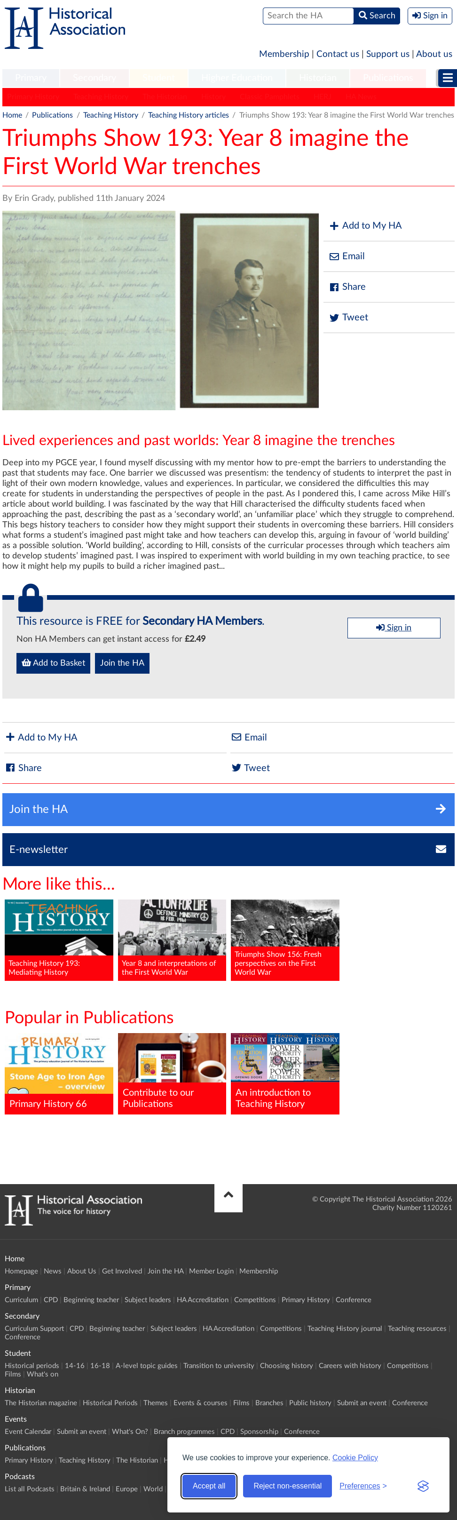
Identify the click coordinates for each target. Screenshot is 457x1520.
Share (347, 287)
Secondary (94, 78)
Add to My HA (365, 226)
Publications (388, 78)
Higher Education (237, 78)
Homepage (21, 1271)
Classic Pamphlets (269, 97)
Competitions (255, 1300)
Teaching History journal (344, 1328)
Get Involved (122, 1271)
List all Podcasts (30, 1489)
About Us (81, 1271)
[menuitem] (31, 78)
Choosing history (286, 1365)
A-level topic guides (147, 1365)
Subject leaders (148, 1300)
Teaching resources (417, 1328)
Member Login (211, 1271)
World (153, 1489)
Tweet (348, 318)
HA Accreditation (202, 1300)
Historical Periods (110, 1403)
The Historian (164, 97)
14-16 (75, 1365)
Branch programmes (184, 1431)
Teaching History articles (188, 115)
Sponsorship (259, 1431)
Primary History (33, 97)
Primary (31, 78)
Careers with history (350, 1365)
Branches (269, 1403)
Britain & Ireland (85, 1489)
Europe (127, 1489)
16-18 (100, 1365)
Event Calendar (28, 1431)
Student (158, 78)
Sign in (393, 627)
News (53, 1271)
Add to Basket (53, 663)
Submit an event (361, 1403)
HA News (361, 97)
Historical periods (32, 1365)
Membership (284, 54)
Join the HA (122, 663)
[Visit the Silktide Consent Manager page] (423, 1486)
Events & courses (200, 1403)
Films (13, 1374)
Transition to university (218, 1365)
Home (12, 115)
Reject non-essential (287, 1486)
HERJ (322, 97)
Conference (353, 1300)
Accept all (209, 1486)
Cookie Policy (355, 1458)
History (213, 97)
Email (346, 257)
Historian (318, 78)
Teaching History (100, 97)
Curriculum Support (34, 1328)
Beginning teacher (91, 1300)
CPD (51, 1300)
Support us (388, 54)
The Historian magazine (41, 1403)
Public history (310, 1403)
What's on (42, 1374)
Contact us (337, 54)
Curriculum (21, 1300)
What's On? (130, 1431)
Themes (155, 1403)
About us (434, 54)
